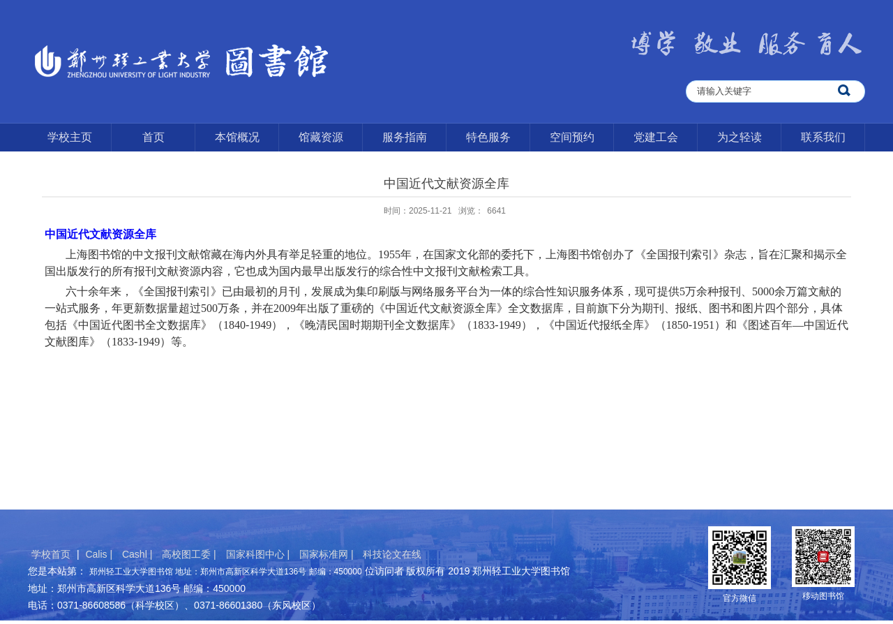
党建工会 (655, 137)
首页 (153, 137)
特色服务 (488, 137)
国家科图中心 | (259, 554)
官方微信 (739, 598)
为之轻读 (739, 137)
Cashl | (138, 554)
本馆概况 (237, 137)
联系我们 (823, 137)
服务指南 (404, 137)
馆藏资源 (321, 137)
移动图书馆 (823, 596)
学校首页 (50, 554)
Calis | (100, 554)
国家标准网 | (327, 554)
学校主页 (69, 137)
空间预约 (572, 137)
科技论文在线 (392, 554)
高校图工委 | (190, 554)
